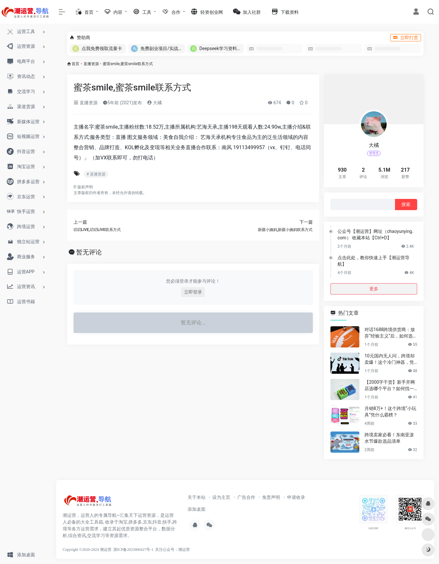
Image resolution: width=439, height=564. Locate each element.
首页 (75, 64)
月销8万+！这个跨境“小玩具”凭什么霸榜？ (390, 411)
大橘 (154, 102)
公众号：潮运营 (176, 549)
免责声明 (271, 497)
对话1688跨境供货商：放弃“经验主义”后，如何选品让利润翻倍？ (390, 333)
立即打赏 (405, 37)
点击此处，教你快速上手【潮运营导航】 (373, 261)
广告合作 (246, 497)
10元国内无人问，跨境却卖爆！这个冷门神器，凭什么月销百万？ (389, 359)
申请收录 (296, 497)
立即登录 (193, 292)
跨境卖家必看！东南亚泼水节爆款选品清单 (389, 438)
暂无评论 (89, 252)
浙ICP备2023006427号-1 (133, 549)
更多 (373, 288)
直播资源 (91, 64)
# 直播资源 (96, 174)
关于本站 (197, 497)
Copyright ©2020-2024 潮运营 (87, 549)
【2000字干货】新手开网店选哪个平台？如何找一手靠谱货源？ (389, 386)
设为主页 (221, 497)
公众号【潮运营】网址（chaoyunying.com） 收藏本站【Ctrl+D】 (375, 234)
